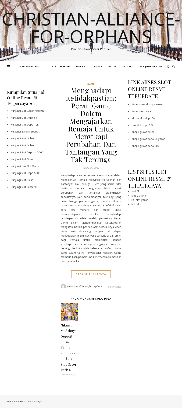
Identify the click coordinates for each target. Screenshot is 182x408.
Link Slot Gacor (30, 166)
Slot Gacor (28, 159)
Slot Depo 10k (30, 124)
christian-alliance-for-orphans (84, 286)
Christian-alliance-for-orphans (91, 27)
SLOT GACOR (61, 66)
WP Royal (37, 401)
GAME (91, 84)
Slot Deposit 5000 (32, 152)
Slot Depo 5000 (31, 173)
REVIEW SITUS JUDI (33, 66)
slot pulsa (145, 111)
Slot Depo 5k (29, 117)
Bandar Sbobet (31, 131)
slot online (148, 132)
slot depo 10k (145, 125)
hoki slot (136, 204)
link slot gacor (139, 199)
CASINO (97, 66)
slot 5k (135, 191)
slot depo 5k (147, 118)
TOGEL (127, 66)
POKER (80, 66)
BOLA (112, 66)
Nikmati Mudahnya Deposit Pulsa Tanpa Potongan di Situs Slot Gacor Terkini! (68, 347)
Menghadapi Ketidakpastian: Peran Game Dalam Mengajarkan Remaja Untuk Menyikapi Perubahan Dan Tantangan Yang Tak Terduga (91, 125)
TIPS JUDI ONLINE (150, 66)
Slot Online (28, 138)
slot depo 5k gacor (153, 139)
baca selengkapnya (91, 274)
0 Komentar (114, 286)
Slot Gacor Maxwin (33, 110)
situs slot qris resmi (151, 104)
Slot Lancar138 (30, 187)
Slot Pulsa (27, 180)
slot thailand (138, 195)
